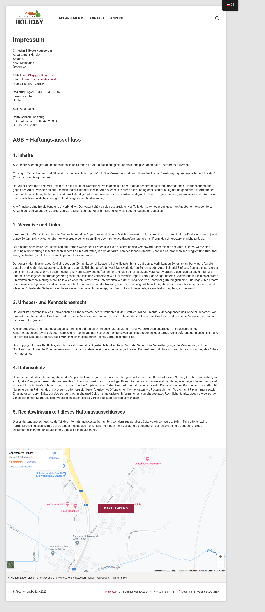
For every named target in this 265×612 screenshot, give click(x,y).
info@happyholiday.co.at (38, 75)
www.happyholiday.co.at (40, 79)
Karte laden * (116, 508)
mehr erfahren (119, 577)
